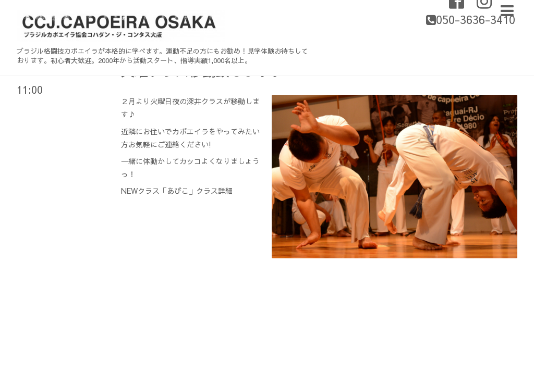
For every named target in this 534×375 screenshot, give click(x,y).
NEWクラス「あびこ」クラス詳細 (177, 190)
